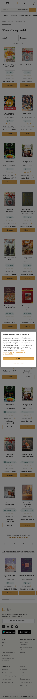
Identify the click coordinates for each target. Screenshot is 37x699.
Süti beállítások (18, 363)
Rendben (18, 358)
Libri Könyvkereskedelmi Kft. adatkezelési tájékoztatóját (15, 352)
